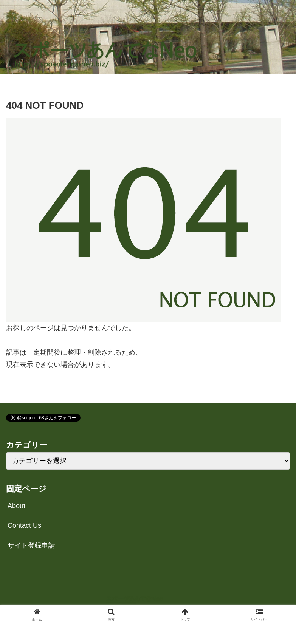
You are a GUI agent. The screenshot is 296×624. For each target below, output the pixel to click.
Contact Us (24, 525)
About (16, 506)
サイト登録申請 (31, 545)
